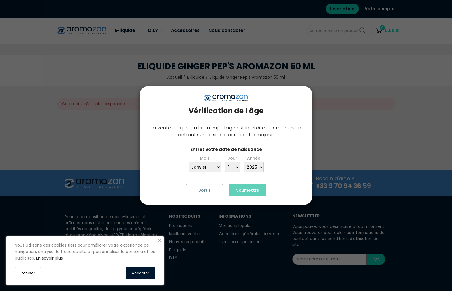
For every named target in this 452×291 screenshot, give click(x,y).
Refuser (28, 273)
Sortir (204, 190)
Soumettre (247, 190)
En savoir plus (49, 258)
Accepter (140, 273)
